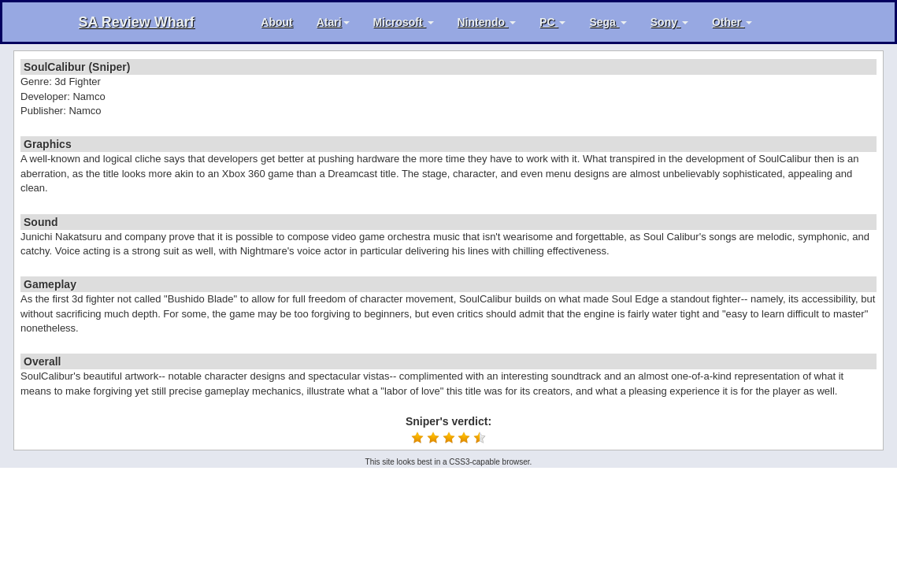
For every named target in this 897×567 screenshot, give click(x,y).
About (276, 22)
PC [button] (552, 22)
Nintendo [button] (487, 22)
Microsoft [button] (403, 22)
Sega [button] (607, 22)
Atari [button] (333, 22)
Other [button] (732, 22)
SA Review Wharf (137, 22)
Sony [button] (669, 22)
